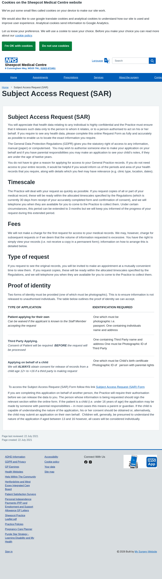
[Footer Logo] (140, 461)
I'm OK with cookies (19, 45)
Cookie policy (52, 461)
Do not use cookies (55, 45)
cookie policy (23, 35)
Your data (50, 466)
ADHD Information (15, 456)
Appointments (40, 77)
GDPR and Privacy (15, 461)
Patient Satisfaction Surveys (20, 494)
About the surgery (129, 77)
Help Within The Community (20, 476)
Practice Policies (14, 524)
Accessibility (51, 456)
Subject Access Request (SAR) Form (120, 386)
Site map (49, 471)
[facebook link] (86, 462)
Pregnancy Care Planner (18, 529)
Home (13, 77)
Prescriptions (71, 77)
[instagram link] (90, 462)
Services (98, 77)
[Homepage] (48, 62)
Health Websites (14, 471)
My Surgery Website (146, 551)
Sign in (9, 551)
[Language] (101, 61)
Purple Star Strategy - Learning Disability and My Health (19, 538)
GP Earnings (12, 466)
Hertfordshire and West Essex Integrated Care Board (17, 485)
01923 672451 (48, 68)
